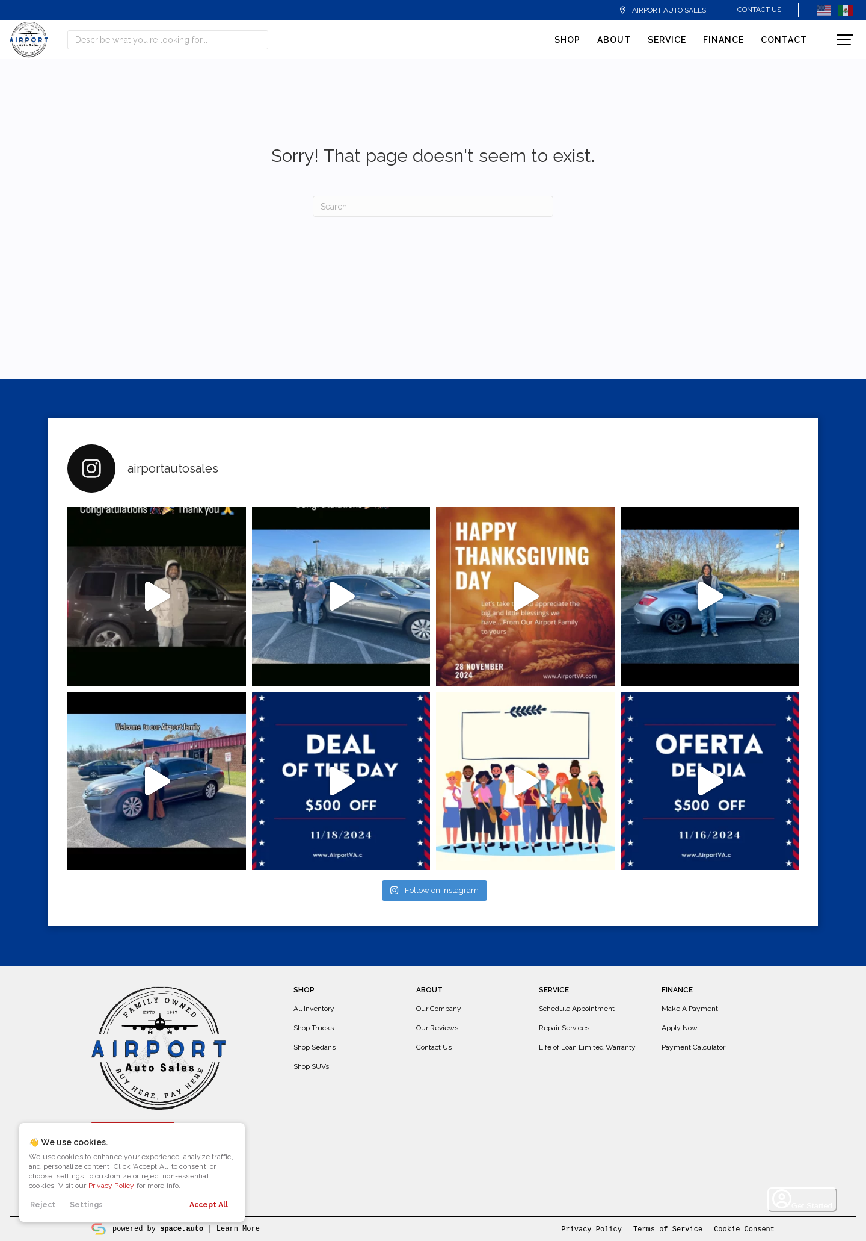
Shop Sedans (314, 1047)
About (614, 40)
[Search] (433, 206)
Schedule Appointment (577, 1008)
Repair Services (564, 1028)
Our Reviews (437, 1028)
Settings (86, 1205)
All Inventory (313, 1008)
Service (667, 40)
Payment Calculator (693, 1047)
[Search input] (167, 39)
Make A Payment (690, 1008)
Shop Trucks (313, 1028)
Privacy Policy (111, 1185)
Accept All (208, 1205)
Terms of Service (667, 1229)
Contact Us (759, 9)
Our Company (438, 1008)
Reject (42, 1205)
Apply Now (680, 1028)
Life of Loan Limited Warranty (587, 1047)
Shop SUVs (311, 1066)
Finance (723, 40)
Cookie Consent (744, 1229)
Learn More (238, 1228)
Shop (567, 40)
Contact (784, 40)
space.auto (181, 1228)
